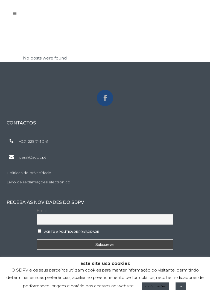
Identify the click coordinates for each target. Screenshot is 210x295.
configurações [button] (155, 286)
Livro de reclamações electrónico (38, 182)
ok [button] (180, 286)
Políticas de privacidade (29, 172)
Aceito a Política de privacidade (71, 232)
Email (42, 210)
